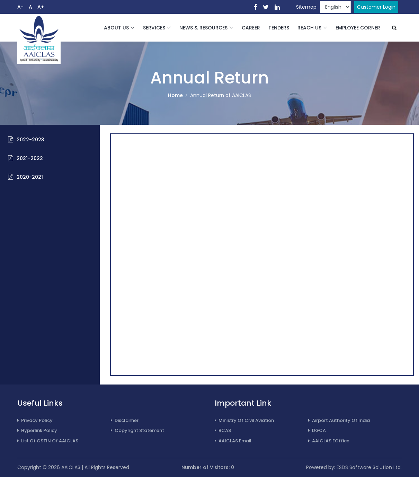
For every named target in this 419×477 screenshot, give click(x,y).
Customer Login (376, 6)
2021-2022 (30, 158)
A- (20, 6)
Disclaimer (125, 420)
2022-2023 (30, 139)
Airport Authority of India (339, 420)
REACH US (309, 27)
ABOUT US (116, 27)
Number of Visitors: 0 (207, 467)
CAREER (251, 27)
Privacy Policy (35, 420)
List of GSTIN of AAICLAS (47, 441)
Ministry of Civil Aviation (244, 420)
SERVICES (154, 27)
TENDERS (278, 27)
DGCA (317, 430)
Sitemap (306, 6)
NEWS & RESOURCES (203, 27)
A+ (40, 6)
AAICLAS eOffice (328, 441)
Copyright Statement (137, 430)
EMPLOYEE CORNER (358, 27)
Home (175, 95)
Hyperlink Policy (37, 430)
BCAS (223, 430)
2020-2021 (30, 177)
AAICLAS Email (233, 441)
